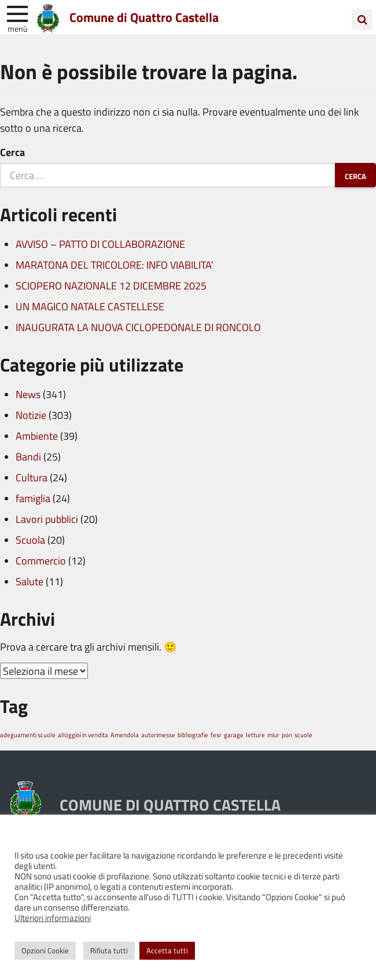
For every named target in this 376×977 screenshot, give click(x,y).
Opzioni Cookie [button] (45, 950)
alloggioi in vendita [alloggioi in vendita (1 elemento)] (83, 734)
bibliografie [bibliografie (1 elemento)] (193, 734)
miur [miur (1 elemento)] (273, 734)
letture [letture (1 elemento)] (255, 734)
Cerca (12, 151)
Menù (17, 28)
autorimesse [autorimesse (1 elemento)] (158, 734)
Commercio (41, 560)
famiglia (33, 498)
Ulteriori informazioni (52, 917)
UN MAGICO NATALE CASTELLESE (90, 306)
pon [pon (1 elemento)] (287, 734)
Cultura (31, 477)
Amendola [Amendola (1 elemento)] (124, 734)
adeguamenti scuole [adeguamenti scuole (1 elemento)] (28, 734)
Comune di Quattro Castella (144, 17)
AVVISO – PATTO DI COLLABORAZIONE (100, 244)
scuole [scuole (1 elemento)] (303, 734)
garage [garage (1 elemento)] (234, 734)
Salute (29, 581)
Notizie (31, 415)
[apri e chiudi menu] (17, 12)
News (28, 394)
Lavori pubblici (47, 519)
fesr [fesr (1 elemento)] (216, 734)
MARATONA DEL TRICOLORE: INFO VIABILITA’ (114, 265)
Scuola (30, 540)
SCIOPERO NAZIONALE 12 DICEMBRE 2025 (111, 285)
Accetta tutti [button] (167, 950)
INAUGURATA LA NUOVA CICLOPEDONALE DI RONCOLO (138, 327)
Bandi (28, 456)
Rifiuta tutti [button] (109, 950)
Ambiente (37, 436)
